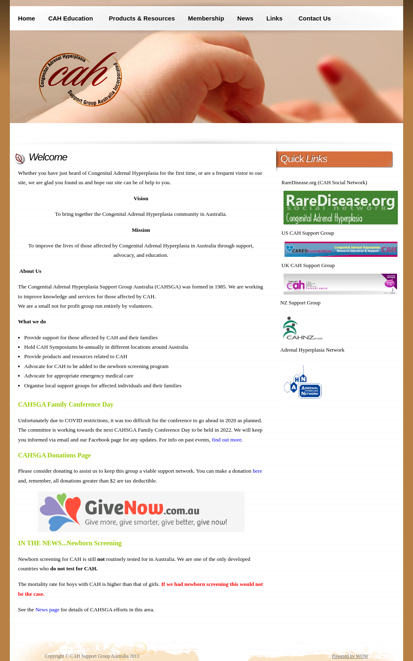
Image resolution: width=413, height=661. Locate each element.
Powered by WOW (350, 656)
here (257, 471)
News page (47, 609)
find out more (227, 440)
